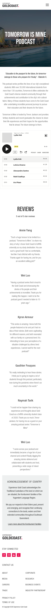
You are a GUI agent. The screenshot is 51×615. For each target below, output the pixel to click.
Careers (6, 585)
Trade (5, 590)
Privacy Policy (8, 598)
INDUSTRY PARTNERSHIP (36, 590)
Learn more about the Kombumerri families (24, 524)
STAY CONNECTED (10, 549)
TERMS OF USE (8, 602)
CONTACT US (8, 565)
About (5, 573)
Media (4, 579)
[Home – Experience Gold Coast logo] (12, 536)
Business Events (33, 585)
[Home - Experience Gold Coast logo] (10, 5)
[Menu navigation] (47, 4)
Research (30, 579)
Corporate (30, 573)
